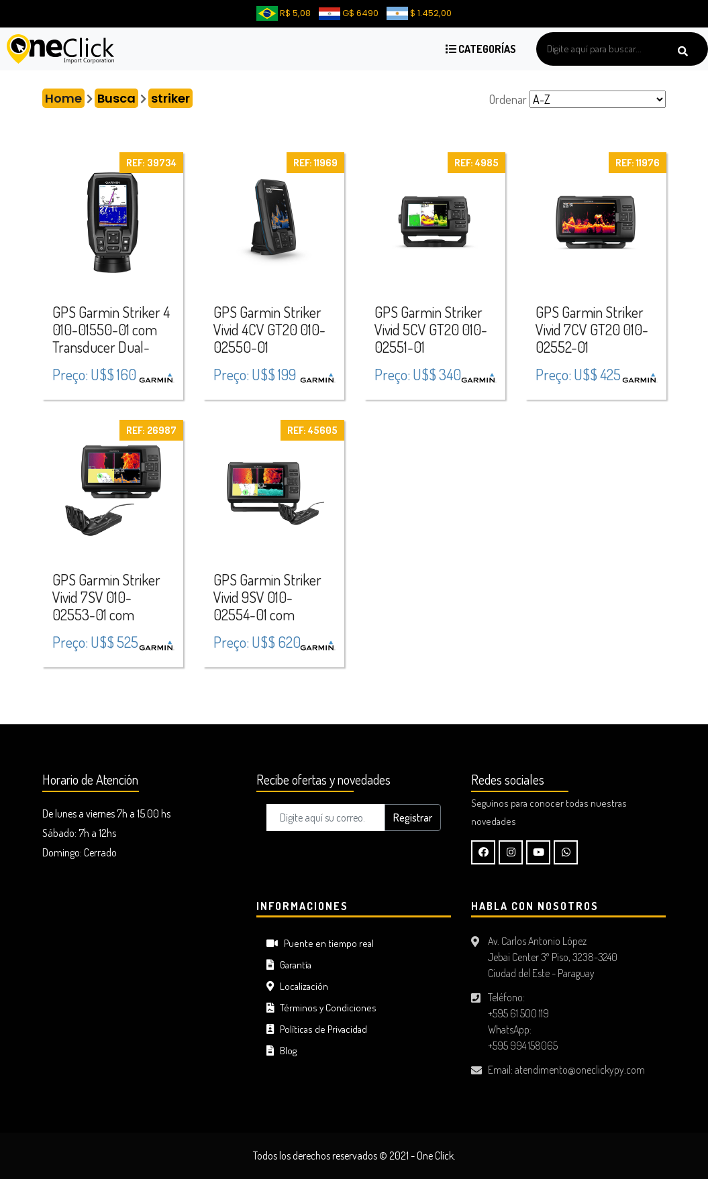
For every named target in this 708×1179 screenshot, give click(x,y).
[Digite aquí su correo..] (325, 817)
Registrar (412, 817)
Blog (281, 1050)
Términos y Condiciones (321, 1007)
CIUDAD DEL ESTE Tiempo (139, 950)
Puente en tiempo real (320, 943)
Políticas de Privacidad (316, 1029)
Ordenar (508, 99)
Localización (297, 986)
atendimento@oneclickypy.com (580, 1069)
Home (63, 98)
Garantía (288, 964)
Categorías (481, 49)
